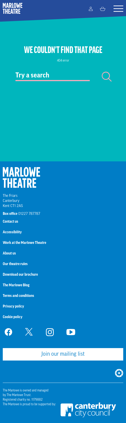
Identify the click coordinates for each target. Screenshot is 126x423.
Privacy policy (13, 306)
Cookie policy (12, 317)
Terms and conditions (18, 296)
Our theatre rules (15, 264)
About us (9, 253)
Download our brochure (20, 275)
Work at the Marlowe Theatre (24, 243)
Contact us (10, 222)
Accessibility (12, 232)
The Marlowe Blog (16, 285)
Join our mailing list (63, 354)
